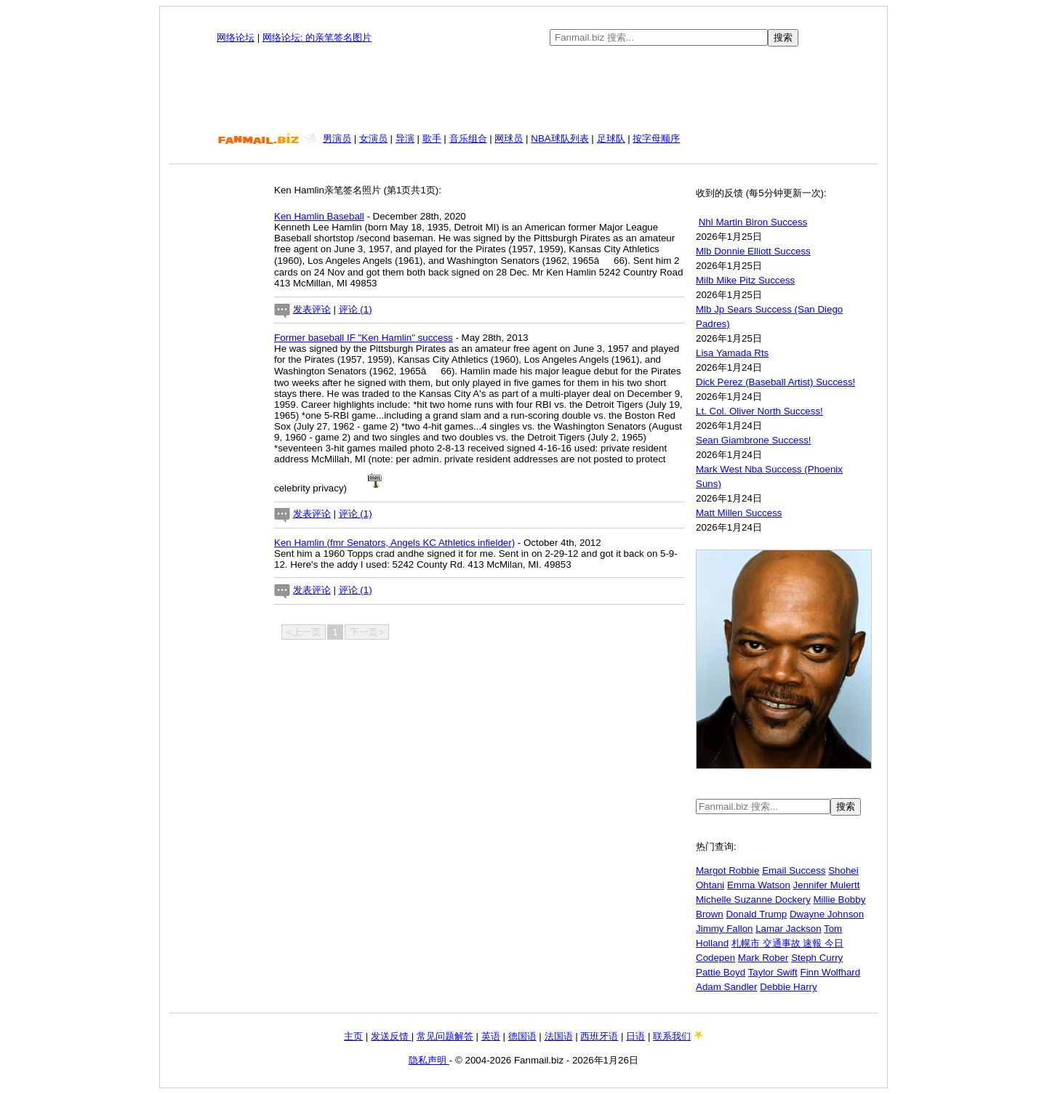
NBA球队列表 (559, 138)
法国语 (559, 1036)
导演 (405, 138)
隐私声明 (429, 1060)
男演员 (337, 138)
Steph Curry (817, 957)
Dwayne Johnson (827, 914)
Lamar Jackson (788, 928)
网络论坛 (235, 37)
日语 (635, 1036)
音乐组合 (468, 138)
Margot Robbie (727, 870)
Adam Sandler (726, 986)
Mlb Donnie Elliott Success (753, 251)
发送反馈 (391, 1036)
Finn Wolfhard (830, 972)
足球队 (611, 138)
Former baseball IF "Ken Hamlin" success (363, 337)
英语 (490, 1036)
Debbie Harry (788, 986)
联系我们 (672, 1036)
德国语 (522, 1036)
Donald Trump (756, 914)
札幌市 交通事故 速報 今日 (787, 943)
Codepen (715, 957)
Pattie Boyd (720, 972)
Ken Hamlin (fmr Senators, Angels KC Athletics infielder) (394, 542)
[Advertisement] (523, 89)
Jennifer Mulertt (826, 885)
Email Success (793, 870)
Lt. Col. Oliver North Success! (759, 411)
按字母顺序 (656, 138)
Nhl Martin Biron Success (753, 222)
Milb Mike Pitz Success (745, 280)
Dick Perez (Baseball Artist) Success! (775, 382)
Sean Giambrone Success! (753, 440)
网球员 (508, 138)
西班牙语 (599, 1036)
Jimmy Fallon (724, 928)
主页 (353, 1036)
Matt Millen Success (739, 512)
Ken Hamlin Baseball (319, 216)
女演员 (373, 138)
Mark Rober (763, 957)
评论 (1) (355, 309)
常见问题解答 (445, 1036)
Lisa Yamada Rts (732, 352)
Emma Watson (758, 885)
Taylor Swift (773, 972)
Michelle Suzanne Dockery (753, 899)
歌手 (431, 138)
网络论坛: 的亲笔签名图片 (317, 37)
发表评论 (312, 309)
